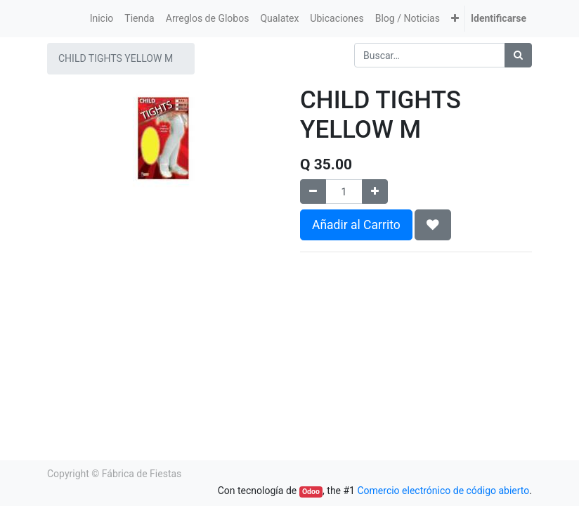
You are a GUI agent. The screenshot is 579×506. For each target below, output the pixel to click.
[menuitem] (101, 19)
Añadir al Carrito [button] (356, 225)
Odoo (311, 491)
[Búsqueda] (518, 55)
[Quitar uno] (313, 191)
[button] (454, 19)
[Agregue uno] (375, 191)
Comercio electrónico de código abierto (443, 490)
